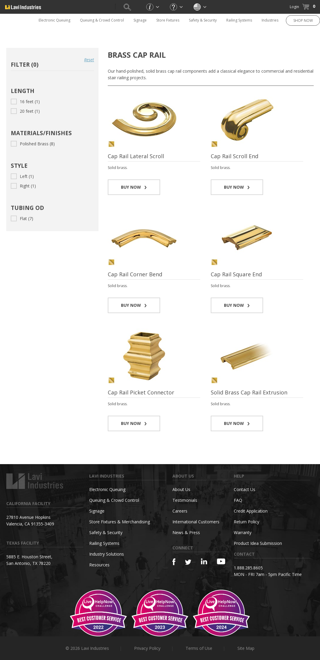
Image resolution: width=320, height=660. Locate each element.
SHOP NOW (303, 20)
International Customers (195, 522)
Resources (99, 565)
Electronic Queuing (54, 20)
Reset (89, 60)
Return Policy (246, 522)
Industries (270, 20)
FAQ (238, 500)
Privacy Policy (147, 648)
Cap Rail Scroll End (234, 156)
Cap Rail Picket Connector (141, 392)
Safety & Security (203, 20)
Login (294, 6)
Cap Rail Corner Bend (135, 274)
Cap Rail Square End (236, 274)
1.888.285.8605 (248, 568)
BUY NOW (134, 187)
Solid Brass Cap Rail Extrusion (249, 392)
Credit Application (251, 511)
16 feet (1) (25, 101)
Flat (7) (22, 218)
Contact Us (244, 489)
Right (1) (23, 186)
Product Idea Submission (258, 543)
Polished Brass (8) (33, 144)
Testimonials (184, 500)
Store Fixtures (167, 20)
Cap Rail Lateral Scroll (136, 156)
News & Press (186, 532)
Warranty (242, 532)
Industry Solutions (106, 554)
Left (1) (22, 176)
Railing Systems (239, 20)
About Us (181, 489)
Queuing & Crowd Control (102, 20)
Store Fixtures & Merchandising (119, 522)
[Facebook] (173, 561)
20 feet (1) (25, 111)
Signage (140, 20)
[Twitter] (188, 562)
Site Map (245, 648)
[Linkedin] (204, 561)
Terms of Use (199, 648)
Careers (179, 511)
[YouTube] (221, 561)
